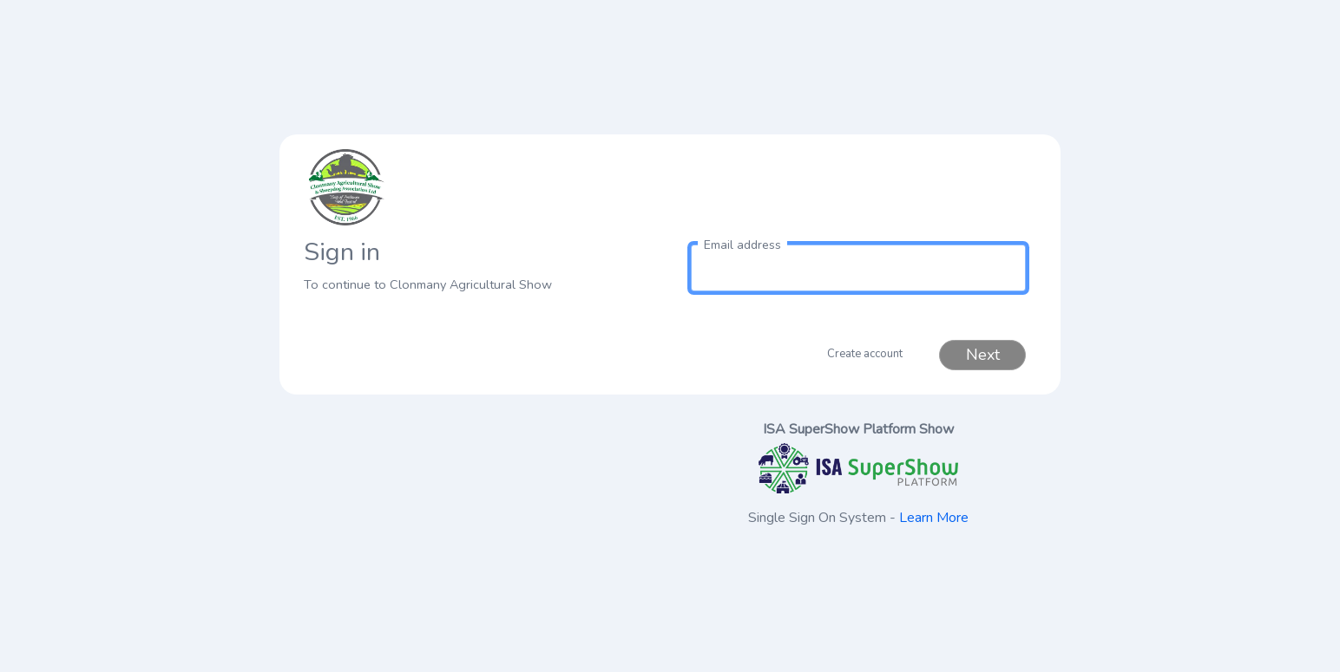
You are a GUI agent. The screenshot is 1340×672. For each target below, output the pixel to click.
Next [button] (983, 354)
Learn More (934, 517)
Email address (742, 245)
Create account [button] (865, 354)
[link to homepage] (482, 187)
